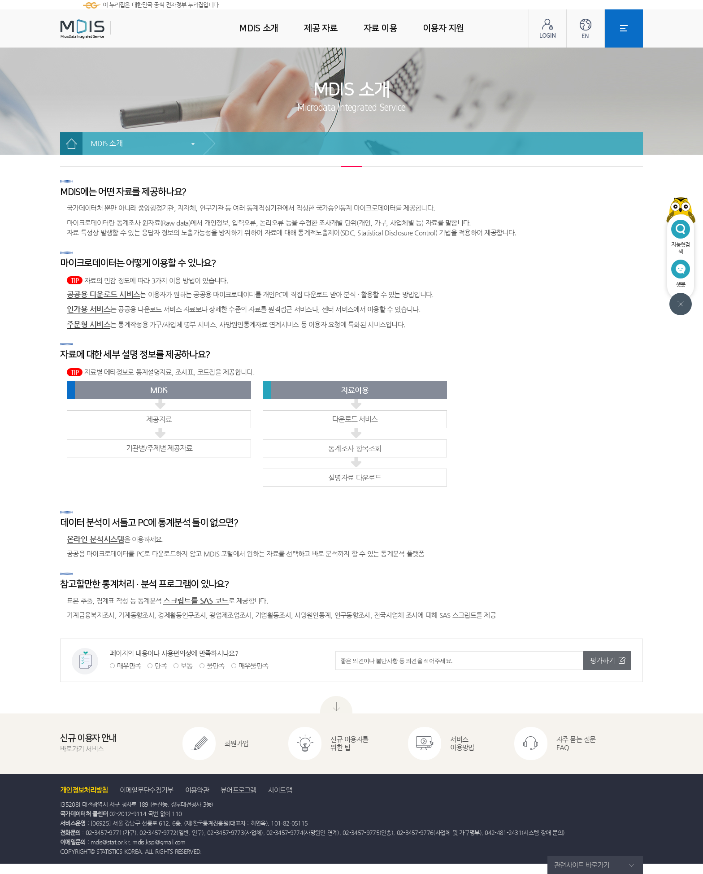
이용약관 (197, 790)
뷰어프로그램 (238, 790)
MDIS (105, 29)
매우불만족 (254, 666)
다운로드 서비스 (355, 419)
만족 (161, 666)
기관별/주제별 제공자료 (159, 448)
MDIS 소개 (106, 143)
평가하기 (602, 660)
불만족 (216, 666)
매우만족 (129, 666)
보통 (187, 666)
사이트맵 (280, 790)
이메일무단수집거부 (147, 790)
